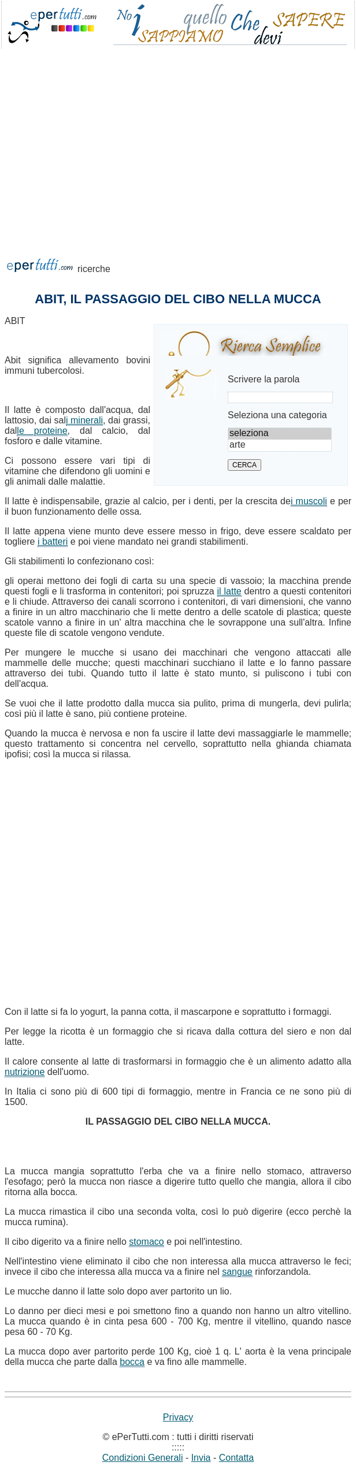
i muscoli (309, 501)
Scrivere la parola (264, 379)
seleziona (279, 434)
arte (279, 445)
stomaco (146, 1242)
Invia (201, 1458)
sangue (237, 1272)
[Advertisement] (178, 141)
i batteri (53, 541)
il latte (229, 591)
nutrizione (24, 1072)
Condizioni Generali (142, 1458)
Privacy (178, 1417)
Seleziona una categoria (277, 415)
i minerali (84, 420)
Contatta (236, 1458)
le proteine (42, 431)
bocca (132, 1362)
